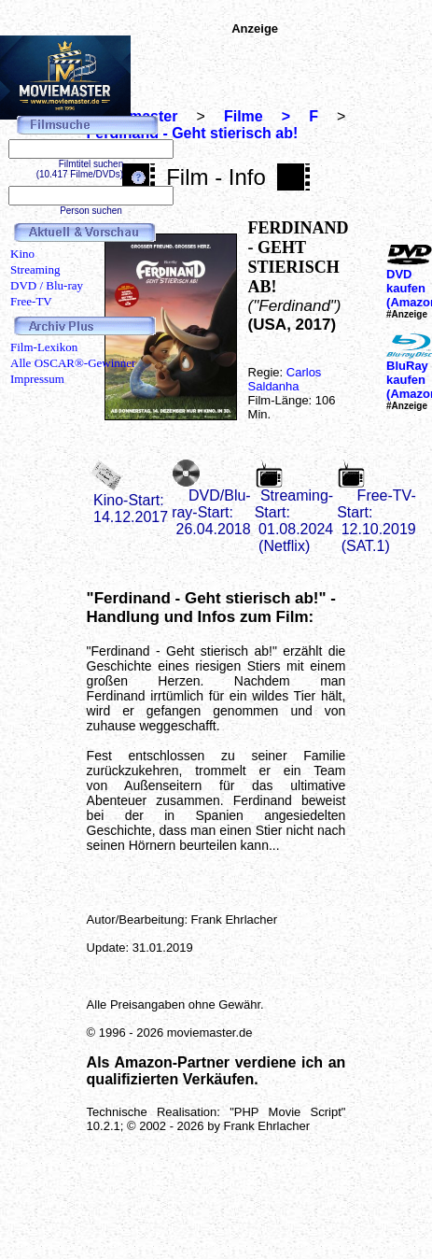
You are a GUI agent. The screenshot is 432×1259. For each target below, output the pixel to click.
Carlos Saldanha (285, 379)
